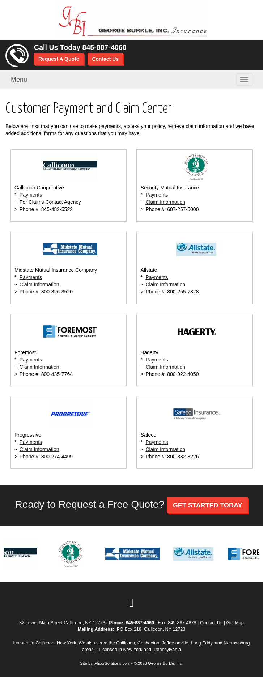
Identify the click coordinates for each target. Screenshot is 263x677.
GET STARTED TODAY (207, 505)
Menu (19, 79)
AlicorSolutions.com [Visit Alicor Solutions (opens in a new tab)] (112, 663)
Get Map (234, 622)
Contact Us (105, 59)
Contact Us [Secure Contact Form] (211, 622)
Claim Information (165, 202)
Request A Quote (58, 59)
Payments (31, 195)
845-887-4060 (104, 47)
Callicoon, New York (55, 643)
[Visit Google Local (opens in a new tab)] (131, 602)
